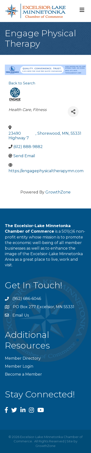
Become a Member (23, 374)
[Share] (73, 111)
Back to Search (21, 83)
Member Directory (23, 358)
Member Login (19, 366)
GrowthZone (58, 192)
